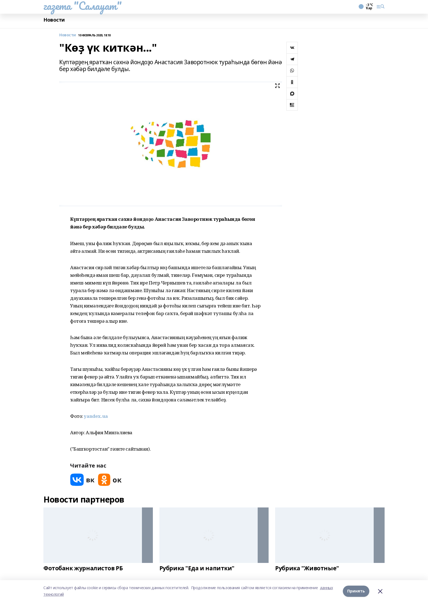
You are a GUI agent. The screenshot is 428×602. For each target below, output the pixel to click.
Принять (356, 591)
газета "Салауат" (82, 5)
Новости (54, 20)
